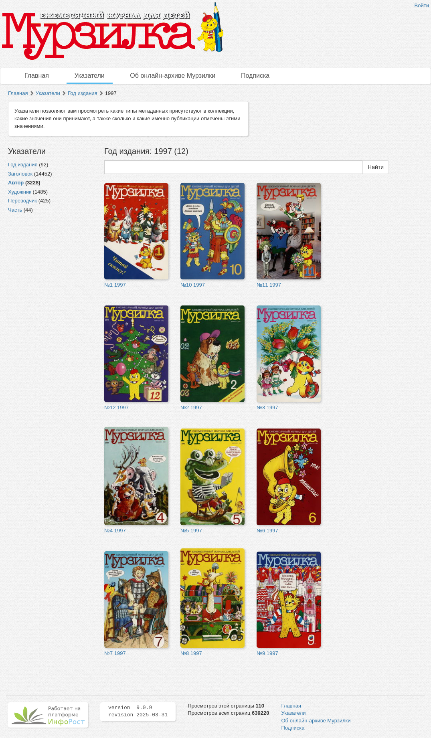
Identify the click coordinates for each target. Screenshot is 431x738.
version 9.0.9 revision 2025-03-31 (138, 711)
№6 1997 (267, 531)
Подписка (255, 75)
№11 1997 (269, 285)
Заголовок (20, 174)
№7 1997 (115, 653)
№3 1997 (267, 407)
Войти (422, 5)
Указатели (90, 75)
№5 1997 (191, 531)
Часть (15, 210)
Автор (16, 183)
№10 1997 (192, 285)
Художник (19, 192)
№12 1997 (116, 407)
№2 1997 (191, 407)
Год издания (82, 93)
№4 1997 (115, 531)
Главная (36, 75)
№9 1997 (267, 653)
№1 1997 (115, 285)
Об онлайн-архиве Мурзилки (172, 75)
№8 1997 (191, 653)
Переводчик (22, 201)
